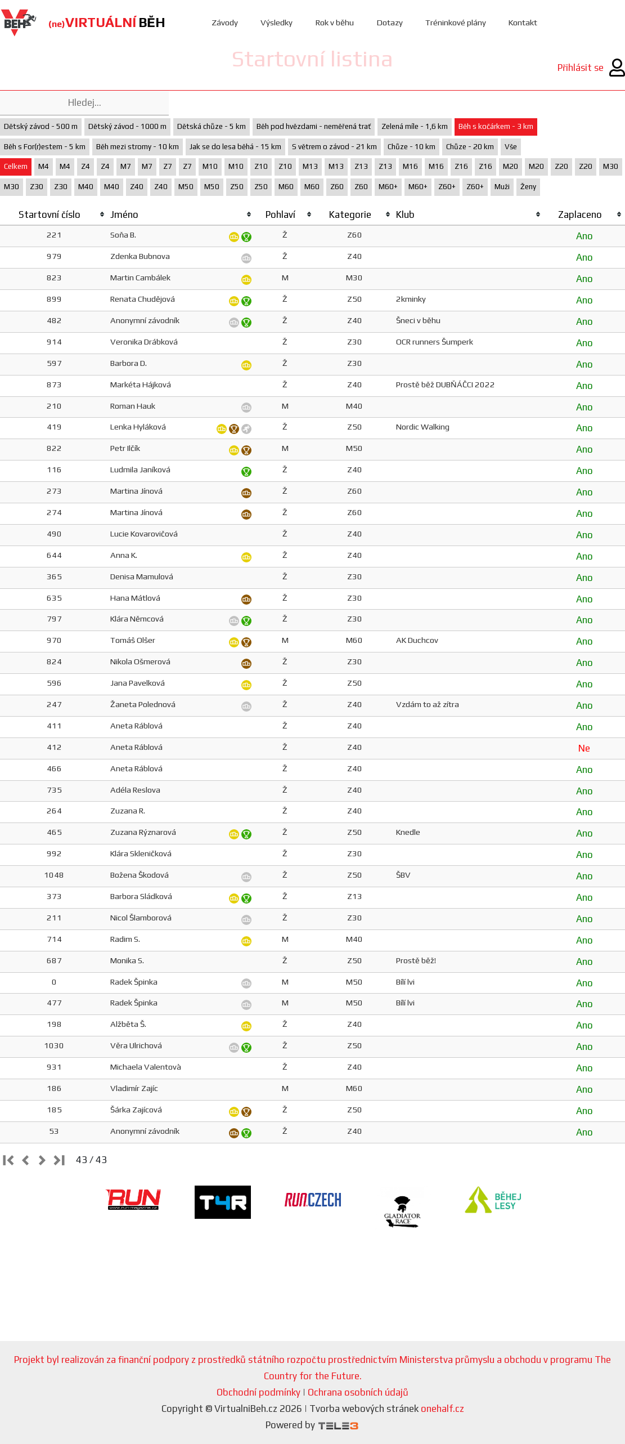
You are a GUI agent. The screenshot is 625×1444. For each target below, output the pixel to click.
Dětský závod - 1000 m (127, 126)
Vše (511, 146)
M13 (310, 166)
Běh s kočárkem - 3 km (495, 126)
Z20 (561, 166)
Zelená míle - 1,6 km (414, 126)
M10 (210, 166)
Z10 (261, 166)
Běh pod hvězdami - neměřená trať (314, 126)
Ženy (528, 186)
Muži (502, 186)
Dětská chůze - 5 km (211, 126)
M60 (286, 186)
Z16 (461, 166)
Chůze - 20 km (470, 146)
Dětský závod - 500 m (41, 126)
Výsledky (276, 22)
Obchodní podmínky (258, 1392)
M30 (610, 166)
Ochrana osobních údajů (358, 1392)
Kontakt (524, 22)
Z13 (361, 166)
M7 (125, 166)
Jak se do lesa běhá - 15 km (235, 146)
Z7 (167, 166)
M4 (43, 166)
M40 (85, 186)
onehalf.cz (442, 1408)
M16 (410, 166)
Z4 (85, 166)
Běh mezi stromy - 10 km (137, 146)
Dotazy (389, 22)
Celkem (16, 166)
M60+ (388, 186)
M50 (186, 186)
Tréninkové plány (456, 22)
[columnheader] (54, 215)
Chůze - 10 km (411, 146)
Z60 (337, 186)
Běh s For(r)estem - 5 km (45, 146)
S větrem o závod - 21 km (334, 146)
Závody (225, 22)
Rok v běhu (334, 22)
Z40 (136, 186)
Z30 (36, 186)
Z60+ (447, 186)
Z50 (237, 186)
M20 (510, 166)
